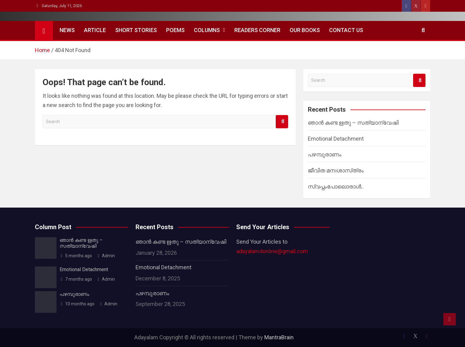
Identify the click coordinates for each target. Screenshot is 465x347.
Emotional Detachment (336, 138)
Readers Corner (257, 30)
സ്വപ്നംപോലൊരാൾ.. (336, 186)
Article (95, 30)
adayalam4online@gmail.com (272, 251)
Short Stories (136, 30)
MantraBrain (279, 337)
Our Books (305, 30)
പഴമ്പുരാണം (324, 154)
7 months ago (76, 279)
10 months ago (77, 303)
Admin (106, 255)
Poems (175, 30)
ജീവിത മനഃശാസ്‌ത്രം (336, 170)
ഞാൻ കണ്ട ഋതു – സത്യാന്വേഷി (353, 122)
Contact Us (346, 30)
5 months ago (76, 255)
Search (282, 121)
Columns (207, 30)
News (67, 30)
